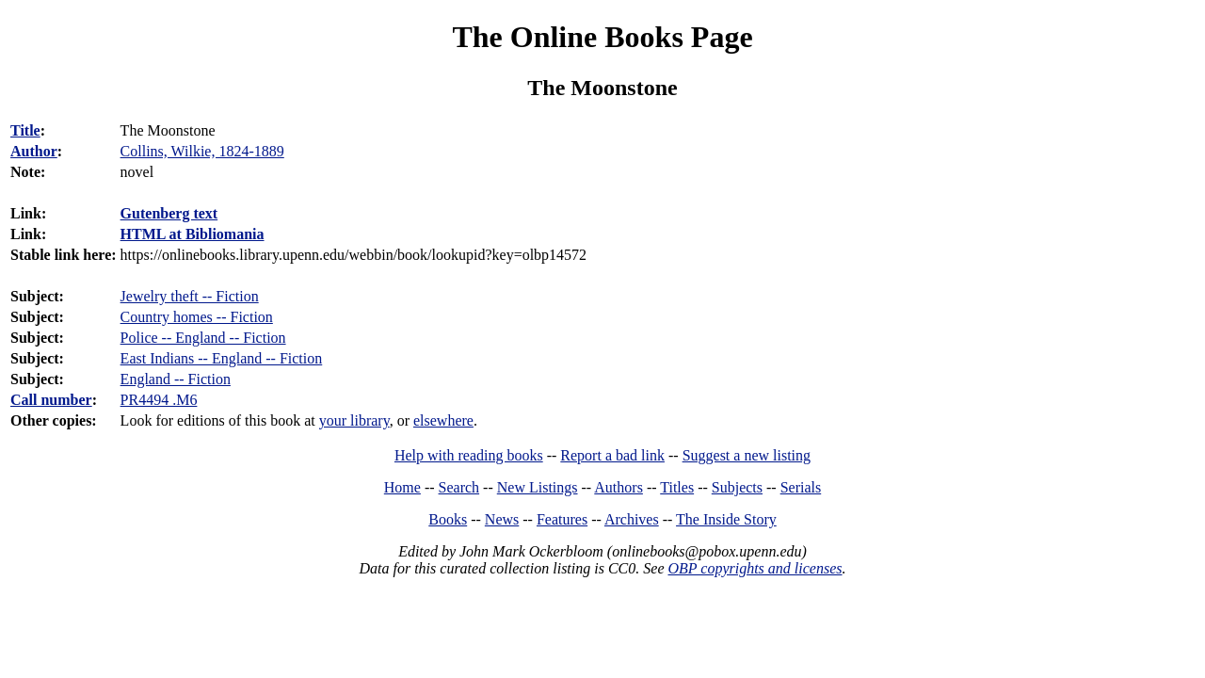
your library (354, 420)
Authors (618, 487)
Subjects (737, 487)
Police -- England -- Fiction (203, 338)
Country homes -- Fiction (196, 317)
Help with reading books (468, 455)
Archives (631, 519)
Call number (51, 400)
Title (25, 130)
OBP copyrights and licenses (754, 568)
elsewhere (443, 420)
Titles (677, 487)
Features (562, 519)
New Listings (537, 487)
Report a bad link (612, 455)
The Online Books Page (602, 37)
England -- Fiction (175, 379)
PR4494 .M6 (159, 400)
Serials (801, 487)
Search (459, 487)
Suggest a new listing (747, 455)
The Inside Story (726, 519)
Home (402, 487)
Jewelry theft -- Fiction (189, 296)
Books (447, 519)
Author (33, 151)
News (502, 519)
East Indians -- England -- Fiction (221, 358)
